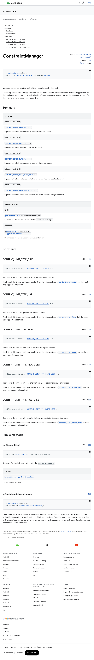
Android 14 (7, 592)
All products (7, 639)
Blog (4, 575)
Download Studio (39, 601)
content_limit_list (67, 317)
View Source (84, 58)
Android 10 (7, 606)
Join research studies (71, 599)
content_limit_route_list (70, 423)
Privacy (35, 571)
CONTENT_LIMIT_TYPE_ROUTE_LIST (19, 190)
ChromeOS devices (71, 564)
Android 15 (7, 588)
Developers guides (39, 594)
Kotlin (82, 63)
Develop (21, 19)
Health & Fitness (38, 564)
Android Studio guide (41, 591)
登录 (89, 3)
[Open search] (79, 2)
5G (34, 575)
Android (6, 557)
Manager (47, 75)
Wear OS (67, 561)
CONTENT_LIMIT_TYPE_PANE (16, 159)
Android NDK (38, 605)
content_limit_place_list (70, 387)
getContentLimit (12, 216)
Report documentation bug (73, 592)
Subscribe (31, 653)
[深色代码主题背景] (89, 70)
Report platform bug (71, 588)
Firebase (6, 632)
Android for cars (69, 568)
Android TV (68, 571)
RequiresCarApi (13, 73)
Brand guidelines (24, 647)
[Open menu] (3, 2)
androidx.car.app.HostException (19, 477)
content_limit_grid (67, 282)
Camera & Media (39, 568)
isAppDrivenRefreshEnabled (16, 234)
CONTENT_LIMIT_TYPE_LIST (16, 143)
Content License (65, 531)
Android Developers (9, 19)
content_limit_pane (67, 352)
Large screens (69, 557)
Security (6, 564)
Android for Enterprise (11, 561)
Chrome (5, 628)
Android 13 (6, 596)
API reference (9, 11)
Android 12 (7, 599)
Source (5, 568)
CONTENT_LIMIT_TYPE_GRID (16, 127)
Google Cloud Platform (11, 635)
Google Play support (71, 596)
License (13, 647)
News (5, 571)
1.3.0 (89, 494)
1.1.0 (89, 60)
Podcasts (6, 579)
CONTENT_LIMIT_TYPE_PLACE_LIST (19, 175)
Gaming (36, 557)
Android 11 (6, 603)
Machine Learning (39, 561)
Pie (4, 610)
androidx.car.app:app (83, 54)
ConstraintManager (25, 75)
